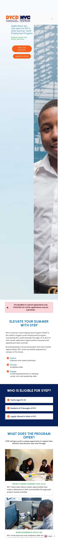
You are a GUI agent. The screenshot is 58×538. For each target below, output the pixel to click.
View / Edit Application (22, 49)
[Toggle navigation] (52, 19)
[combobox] (49, 536)
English (48, 536)
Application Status (22, 56)
